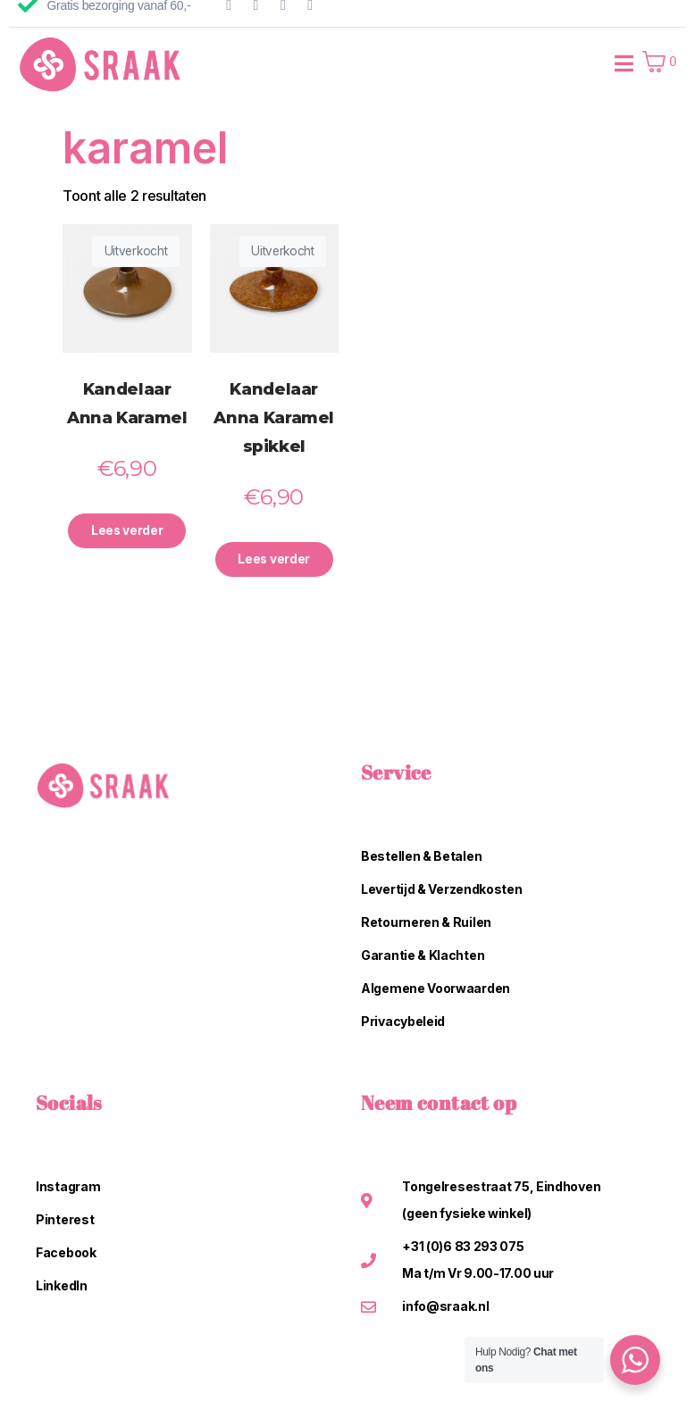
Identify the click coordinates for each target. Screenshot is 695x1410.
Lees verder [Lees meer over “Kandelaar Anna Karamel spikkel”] (274, 560)
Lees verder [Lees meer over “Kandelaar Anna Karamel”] (126, 531)
